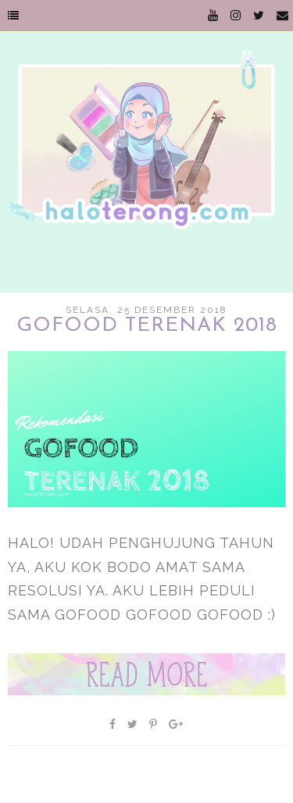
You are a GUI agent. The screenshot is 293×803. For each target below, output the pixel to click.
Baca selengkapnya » (146, 673)
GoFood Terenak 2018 (146, 325)
